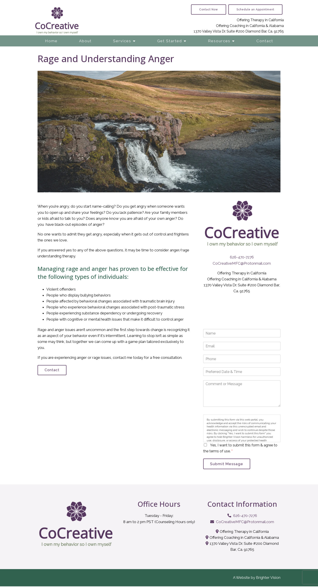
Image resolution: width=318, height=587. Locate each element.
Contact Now (208, 9)
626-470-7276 (242, 257)
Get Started (169, 41)
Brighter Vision (268, 578)
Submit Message (227, 464)
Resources (219, 41)
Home (51, 41)
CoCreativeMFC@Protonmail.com (242, 263)
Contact (264, 41)
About (85, 41)
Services (122, 41)
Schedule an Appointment (255, 9)
